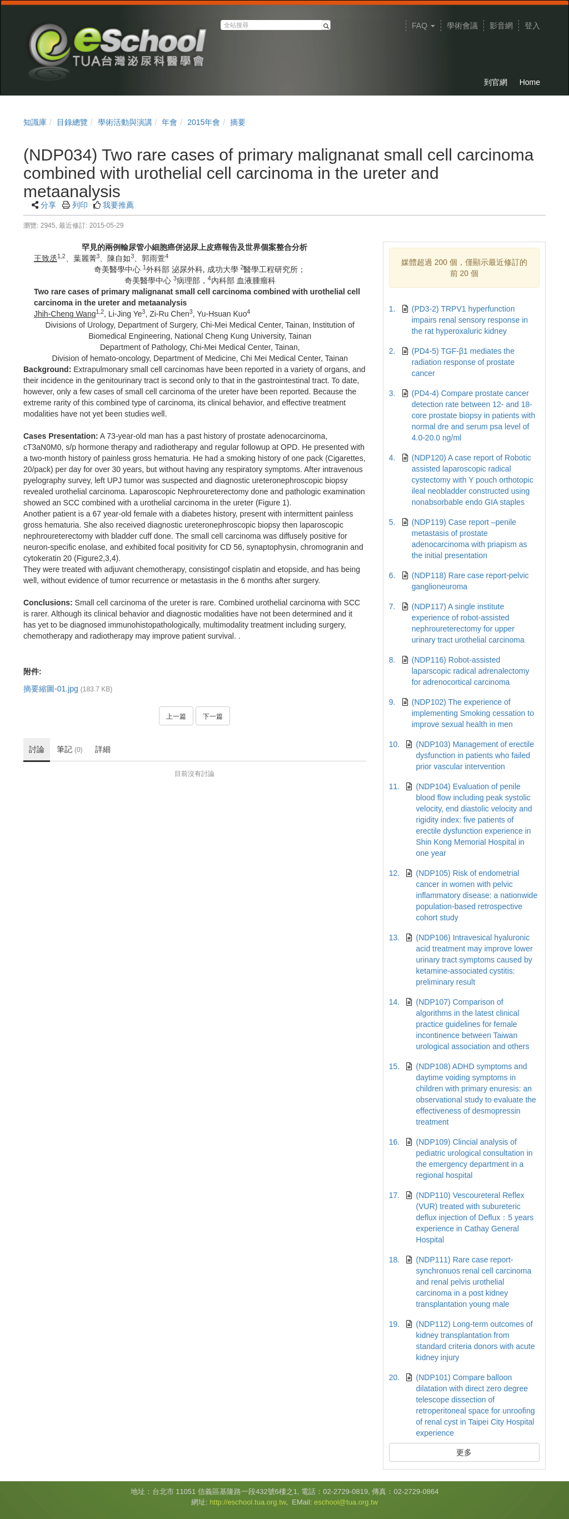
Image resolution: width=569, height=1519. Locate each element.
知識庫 (35, 122)
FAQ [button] (423, 25)
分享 (48, 204)
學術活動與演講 (125, 122)
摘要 (238, 122)
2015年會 (203, 122)
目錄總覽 (72, 122)
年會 (169, 122)
